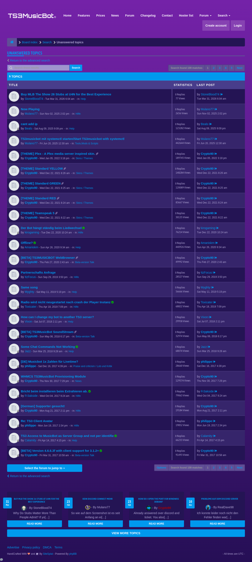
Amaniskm (31, 247)
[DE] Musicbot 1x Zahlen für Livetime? (49, 361)
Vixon (28, 321)
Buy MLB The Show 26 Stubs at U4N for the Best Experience (66, 94)
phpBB (73, 553)
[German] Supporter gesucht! (43, 406)
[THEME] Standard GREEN (41, 183)
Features (84, 15)
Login (238, 25)
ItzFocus (30, 277)
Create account (216, 25)
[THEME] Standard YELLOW (42, 168)
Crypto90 (31, 158)
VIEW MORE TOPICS (126, 533)
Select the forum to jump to (44, 468)
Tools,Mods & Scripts (86, 143)
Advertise (13, 547)
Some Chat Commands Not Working (48, 346)
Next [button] (239, 68)
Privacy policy (31, 547)
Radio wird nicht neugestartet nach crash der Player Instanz (66, 302)
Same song (29, 287)
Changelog (147, 15)
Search (224, 15)
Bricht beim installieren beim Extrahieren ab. (54, 391)
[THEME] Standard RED (38, 198)
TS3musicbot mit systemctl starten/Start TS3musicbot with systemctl (72, 139)
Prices (100, 15)
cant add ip (29, 124)
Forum (129, 15)
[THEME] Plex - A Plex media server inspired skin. (58, 153)
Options (161, 467)
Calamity (30, 440)
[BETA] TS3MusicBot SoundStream (47, 332)
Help (83, 98)
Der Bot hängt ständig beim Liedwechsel (51, 228)
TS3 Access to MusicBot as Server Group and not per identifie (67, 436)
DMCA (47, 547)
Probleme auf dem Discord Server (219, 498)
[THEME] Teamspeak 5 (37, 213)
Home (67, 15)
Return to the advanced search (30, 60)
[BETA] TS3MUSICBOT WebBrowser (48, 257)
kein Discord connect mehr (98, 498)
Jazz (28, 351)
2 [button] (213, 68)
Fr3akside (31, 395)
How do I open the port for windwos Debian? (158, 500)
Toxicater (30, 306)
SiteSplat (47, 553)
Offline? (27, 243)
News (115, 15)
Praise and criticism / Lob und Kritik (92, 366)
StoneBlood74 (34, 98)
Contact (167, 15)
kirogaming (32, 232)
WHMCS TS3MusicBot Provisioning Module (53, 376)
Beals (28, 128)
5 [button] (231, 68)
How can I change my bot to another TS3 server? (57, 317)
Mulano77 (31, 113)
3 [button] (219, 68)
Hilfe (78, 113)
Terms (58, 547)
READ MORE (34, 523)
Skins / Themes (84, 158)
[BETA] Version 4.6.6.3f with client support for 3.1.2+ (60, 450)
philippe (30, 366)
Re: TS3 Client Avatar (37, 421)
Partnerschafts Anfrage (38, 272)
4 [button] (226, 68)
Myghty (29, 291)
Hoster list (186, 15)
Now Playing (30, 109)
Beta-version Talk (84, 262)
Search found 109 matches (186, 68)
